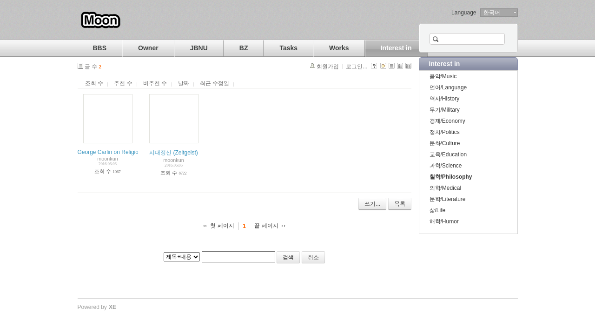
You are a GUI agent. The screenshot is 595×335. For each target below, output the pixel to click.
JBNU (199, 48)
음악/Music (443, 76)
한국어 (491, 12)
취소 (313, 257)
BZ (243, 48)
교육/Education (448, 154)
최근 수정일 (214, 83)
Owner (148, 48)
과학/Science (446, 165)
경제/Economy (447, 121)
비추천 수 (155, 83)
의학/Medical (446, 188)
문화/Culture (445, 143)
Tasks (288, 48)
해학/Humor (444, 221)
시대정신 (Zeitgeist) (173, 152)
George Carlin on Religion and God (121, 152)
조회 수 (94, 83)
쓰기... (372, 204)
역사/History (445, 98)
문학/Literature (448, 199)
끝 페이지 (266, 225)
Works (339, 48)
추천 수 (123, 83)
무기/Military (445, 110)
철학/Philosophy (451, 177)
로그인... (356, 66)
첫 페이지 (222, 225)
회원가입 (328, 66)
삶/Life (438, 210)
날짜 (183, 83)
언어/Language (448, 87)
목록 (399, 204)
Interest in (396, 48)
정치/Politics (445, 132)
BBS (100, 48)
